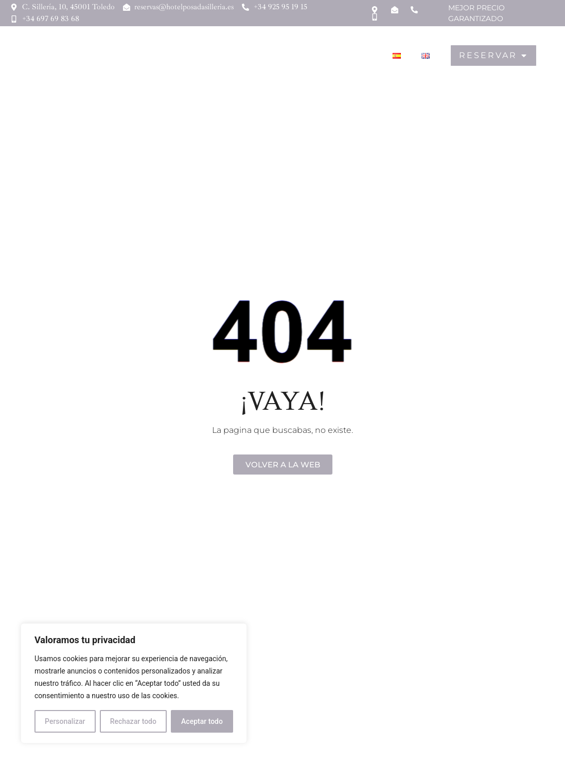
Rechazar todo (133, 721)
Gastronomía (281, 55)
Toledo (346, 55)
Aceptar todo (202, 721)
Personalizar (65, 721)
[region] (134, 683)
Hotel (169, 55)
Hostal (218, 55)
